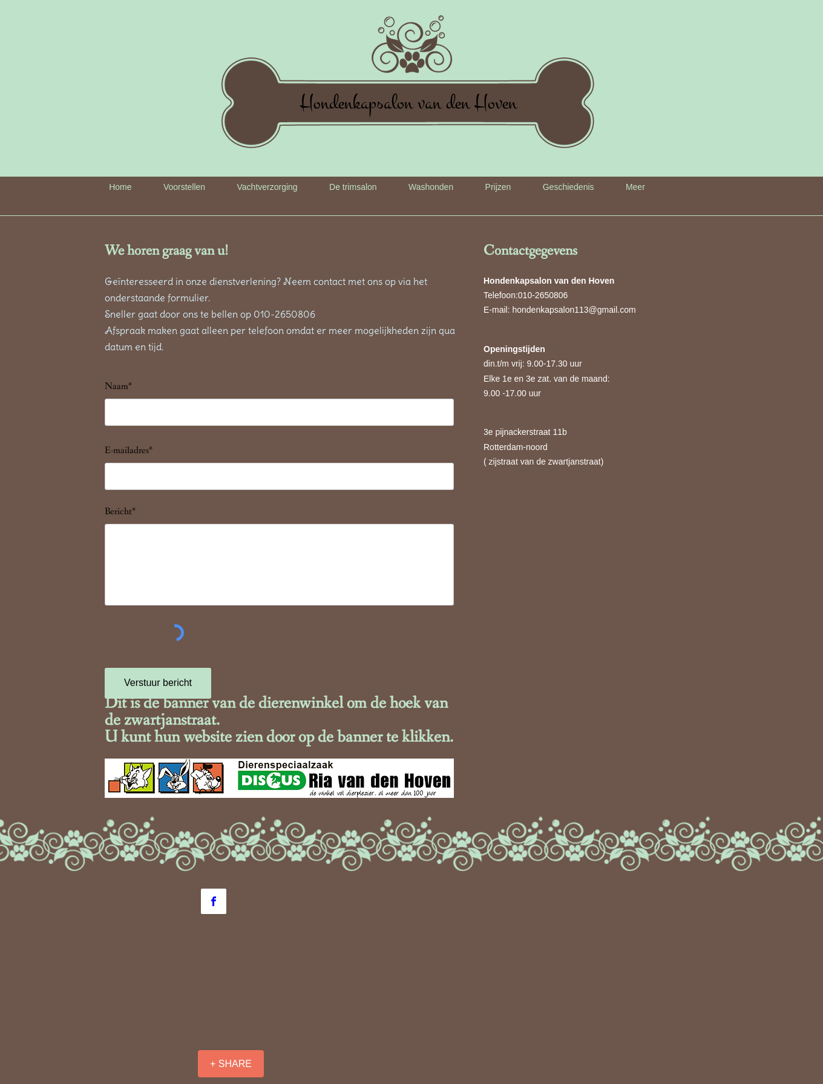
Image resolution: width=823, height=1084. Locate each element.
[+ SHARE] (231, 1063)
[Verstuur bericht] (158, 683)
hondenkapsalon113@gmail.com (573, 310)
